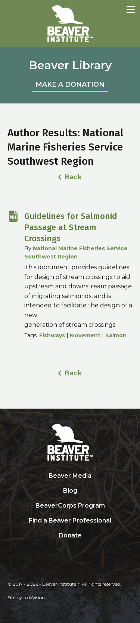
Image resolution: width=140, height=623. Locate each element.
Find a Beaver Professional (70, 520)
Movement (85, 335)
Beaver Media (70, 475)
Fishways (52, 335)
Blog (70, 490)
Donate (70, 535)
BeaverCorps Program (70, 505)
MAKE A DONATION (70, 84)
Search (70, 551)
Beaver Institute (70, 23)
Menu (130, 9)
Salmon (116, 335)
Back (73, 177)
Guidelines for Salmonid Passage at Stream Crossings (70, 227)
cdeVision (35, 597)
